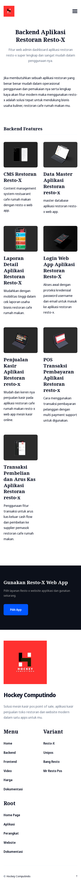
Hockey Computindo (18, 876)
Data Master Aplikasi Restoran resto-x (58, 183)
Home (8, 743)
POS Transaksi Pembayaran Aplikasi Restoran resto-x (58, 374)
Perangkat (11, 833)
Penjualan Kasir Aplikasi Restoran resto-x (16, 371)
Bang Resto (51, 762)
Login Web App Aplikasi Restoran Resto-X (59, 267)
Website (10, 842)
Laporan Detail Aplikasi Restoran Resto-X (14, 270)
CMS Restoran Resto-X (20, 177)
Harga (8, 780)
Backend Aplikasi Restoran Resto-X (40, 35)
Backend (10, 753)
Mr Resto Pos (52, 771)
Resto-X (49, 743)
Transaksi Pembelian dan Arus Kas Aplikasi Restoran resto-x (19, 482)
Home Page (12, 815)
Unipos (48, 753)
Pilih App (16, 610)
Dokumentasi (13, 789)
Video (8, 771)
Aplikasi (9, 824)
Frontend (10, 762)
